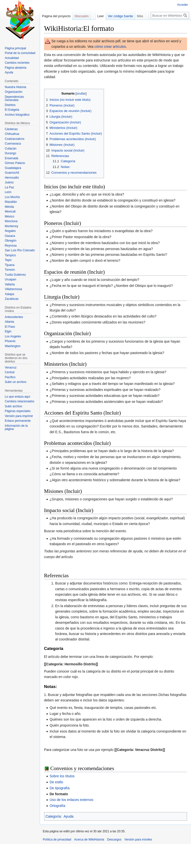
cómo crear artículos (110, 47)
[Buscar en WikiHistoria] (170, 15)
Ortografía (57, 806)
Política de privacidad (57, 839)
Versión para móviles (138, 839)
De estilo (56, 782)
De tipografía (59, 788)
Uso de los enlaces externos (71, 800)
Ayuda (68, 816)
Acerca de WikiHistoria (89, 839)
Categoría (53, 816)
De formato (58, 794)
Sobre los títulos (61, 776)
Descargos (114, 839)
